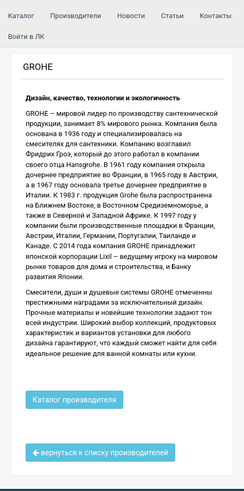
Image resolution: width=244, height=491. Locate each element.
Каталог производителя (74, 399)
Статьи (172, 16)
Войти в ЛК (26, 37)
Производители (75, 16)
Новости (131, 16)
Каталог (21, 16)
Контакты (216, 16)
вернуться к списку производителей (100, 452)
